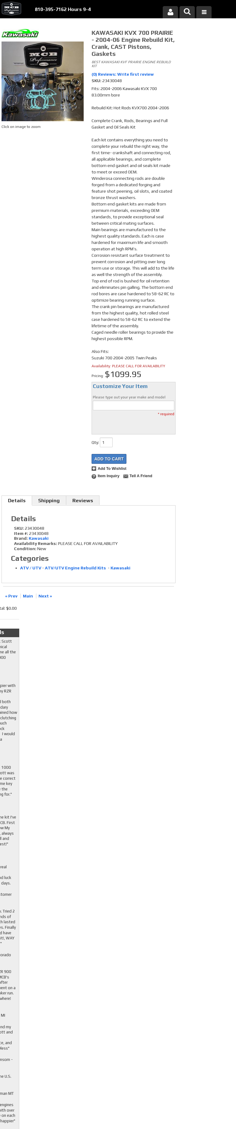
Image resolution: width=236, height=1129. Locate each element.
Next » (45, 596)
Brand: (21, 538)
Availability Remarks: (35, 543)
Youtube (93, 1037)
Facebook (93, 1025)
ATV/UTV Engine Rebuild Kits (76, 567)
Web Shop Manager (176, 1108)
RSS (90, 1043)
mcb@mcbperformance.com (202, 1077)
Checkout (190, 34)
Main (28, 596)
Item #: (21, 533)
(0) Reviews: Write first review (123, 74)
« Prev (11, 596)
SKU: (97, 80)
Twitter (93, 1031)
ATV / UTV (30, 567)
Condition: (25, 548)
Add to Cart (109, 458)
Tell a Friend (140, 476)
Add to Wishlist (112, 468)
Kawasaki (39, 538)
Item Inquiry (108, 476)
